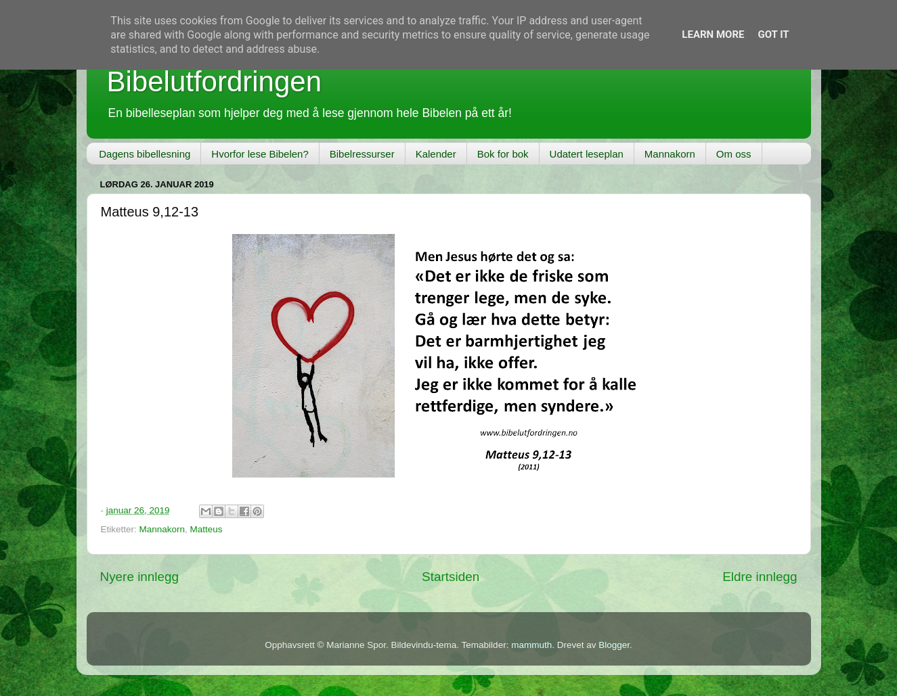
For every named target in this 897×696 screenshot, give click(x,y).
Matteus (206, 529)
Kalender (436, 154)
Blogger (614, 645)
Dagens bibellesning (144, 154)
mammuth (531, 645)
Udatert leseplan (586, 154)
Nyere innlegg (139, 577)
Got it (773, 34)
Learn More (713, 34)
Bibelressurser (362, 154)
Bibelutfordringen (214, 81)
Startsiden (450, 577)
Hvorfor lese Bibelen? (259, 154)
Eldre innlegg (759, 577)
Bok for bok (503, 154)
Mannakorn (669, 154)
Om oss (733, 154)
